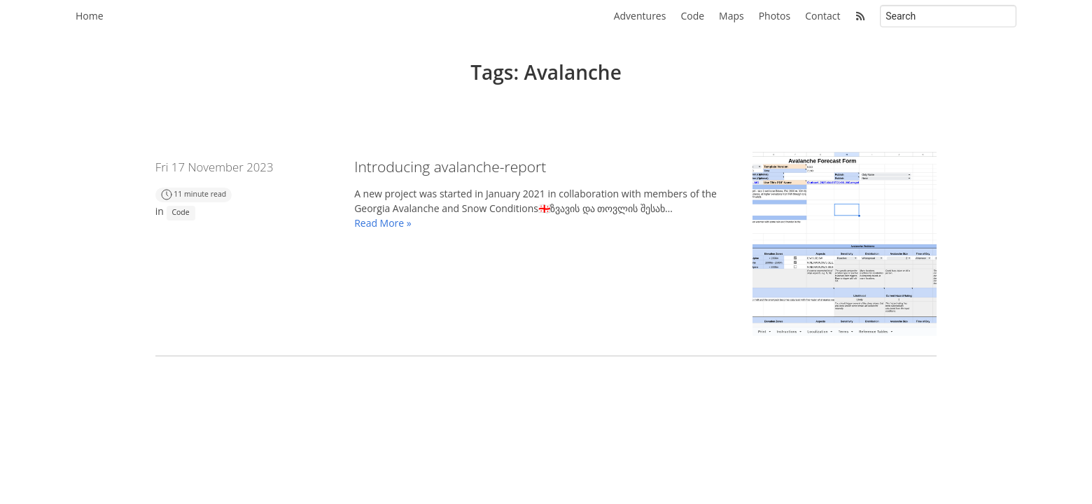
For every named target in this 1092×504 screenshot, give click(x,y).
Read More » (383, 223)
